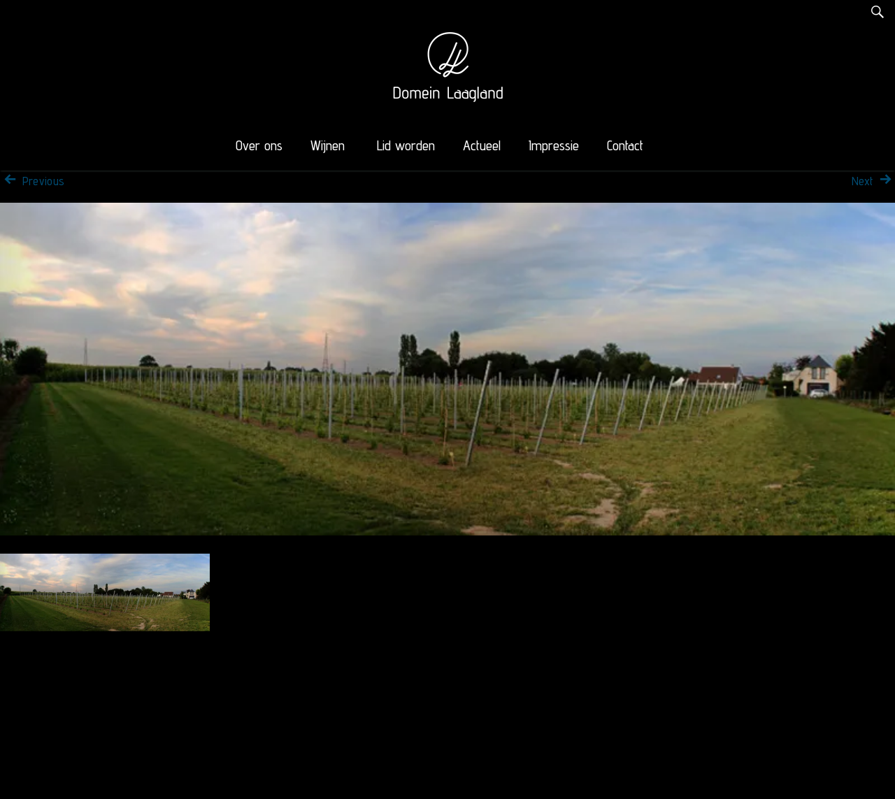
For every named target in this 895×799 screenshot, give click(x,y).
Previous (32, 181)
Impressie (554, 145)
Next (873, 181)
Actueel (482, 145)
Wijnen (327, 145)
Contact (625, 145)
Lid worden (406, 145)
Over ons (259, 145)
